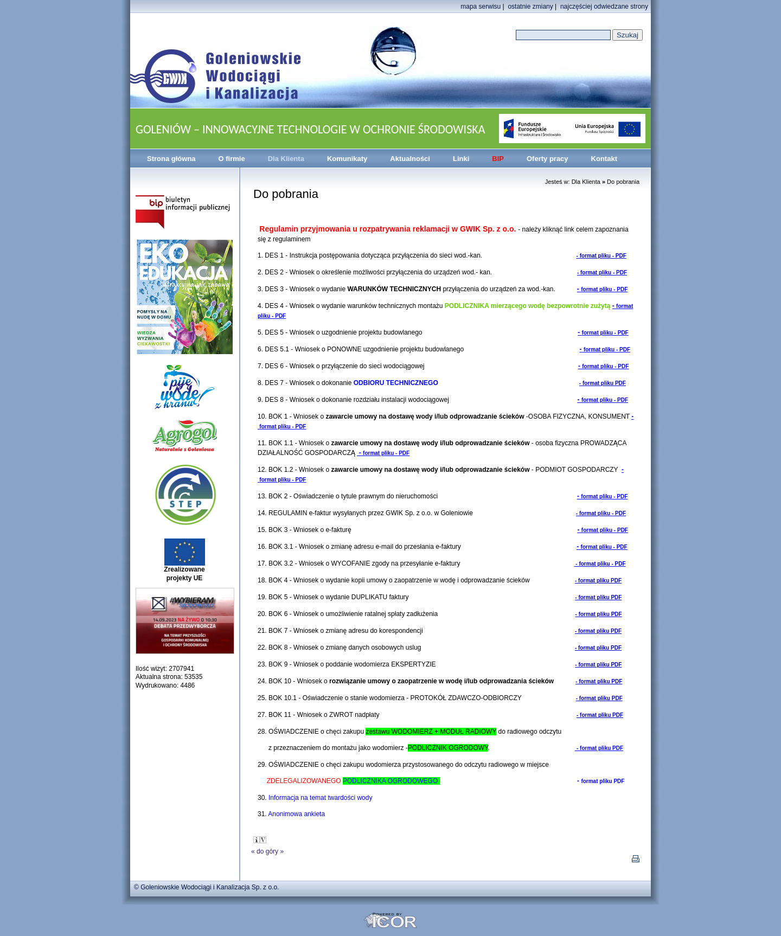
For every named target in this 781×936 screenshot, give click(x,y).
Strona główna (171, 159)
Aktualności (410, 159)
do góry (267, 851)
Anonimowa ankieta (299, 814)
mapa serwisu (480, 6)
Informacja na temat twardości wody (320, 798)
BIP (498, 159)
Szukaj (627, 35)
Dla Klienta (286, 159)
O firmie (232, 159)
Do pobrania (623, 181)
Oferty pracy (547, 159)
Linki (461, 159)
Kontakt (604, 159)
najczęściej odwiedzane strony (604, 6)
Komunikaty (347, 159)
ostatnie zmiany (530, 6)
